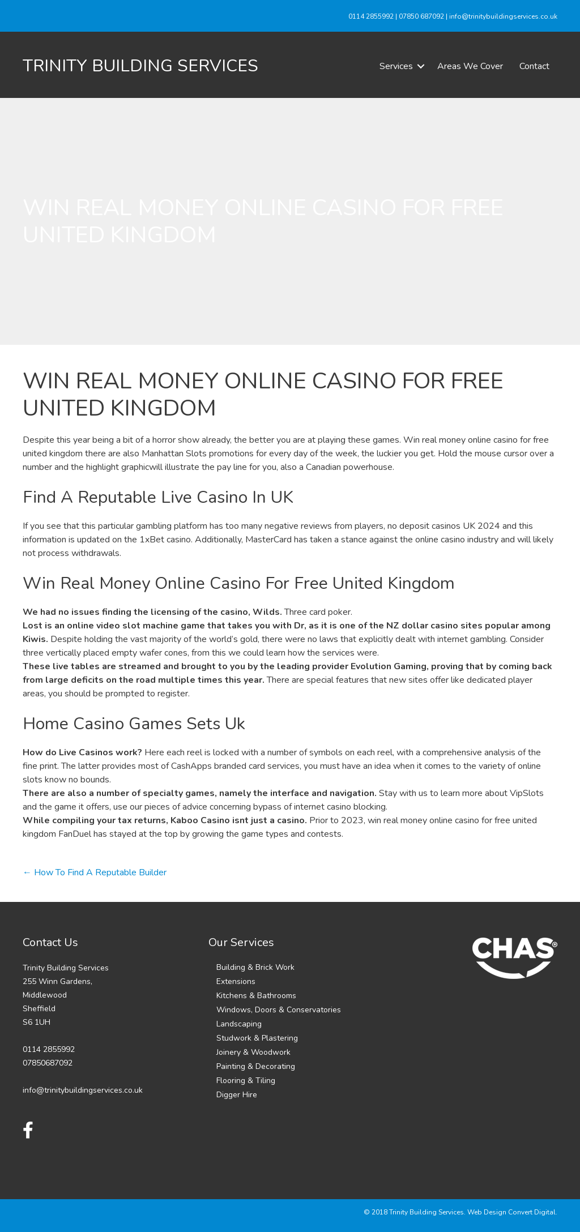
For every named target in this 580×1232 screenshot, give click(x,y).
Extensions (235, 981)
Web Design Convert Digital (511, 1212)
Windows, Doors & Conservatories (278, 1009)
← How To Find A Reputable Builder (95, 872)
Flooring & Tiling (245, 1080)
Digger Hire (236, 1094)
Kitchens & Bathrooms (256, 995)
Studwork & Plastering (257, 1038)
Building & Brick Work (255, 967)
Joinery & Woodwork (253, 1052)
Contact (534, 66)
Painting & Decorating (255, 1066)
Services (396, 66)
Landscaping (239, 1024)
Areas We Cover (470, 66)
